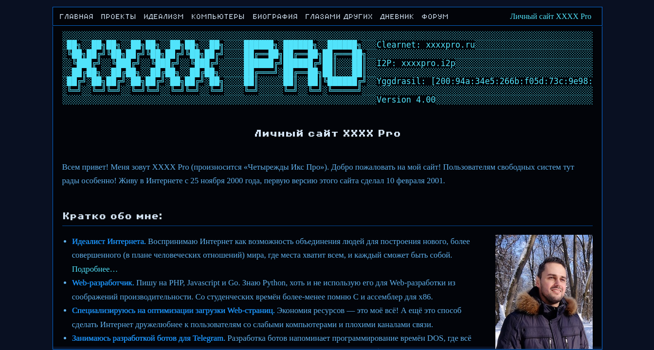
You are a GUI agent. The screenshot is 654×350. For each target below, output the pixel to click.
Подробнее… (95, 269)
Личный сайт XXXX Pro (550, 16)
